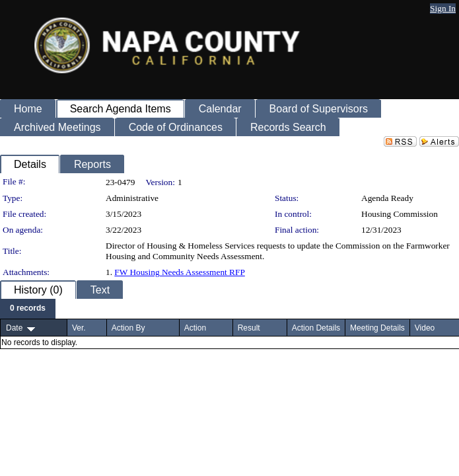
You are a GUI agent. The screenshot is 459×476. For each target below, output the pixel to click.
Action (195, 328)
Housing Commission (399, 214)
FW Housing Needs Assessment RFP (179, 272)
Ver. (79, 328)
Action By (128, 328)
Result (249, 328)
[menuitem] (28, 308)
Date (14, 328)
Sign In (443, 8)
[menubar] (27, 309)
